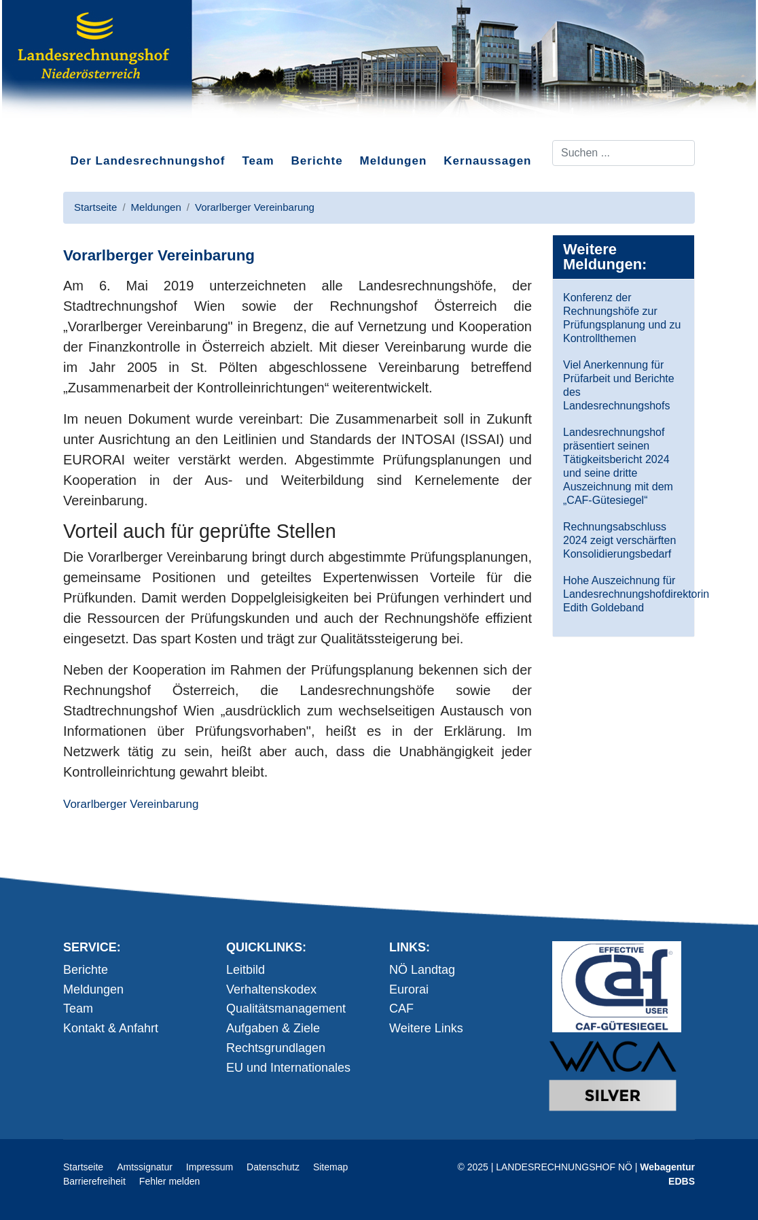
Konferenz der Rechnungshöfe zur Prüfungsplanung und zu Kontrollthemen (622, 318)
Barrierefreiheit (94, 1181)
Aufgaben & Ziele (273, 1028)
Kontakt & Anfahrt (110, 1028)
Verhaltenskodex (271, 989)
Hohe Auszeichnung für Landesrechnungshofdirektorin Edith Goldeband (623, 594)
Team (258, 160)
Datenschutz (273, 1167)
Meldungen (393, 160)
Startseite (83, 1167)
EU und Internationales (288, 1067)
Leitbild (245, 970)
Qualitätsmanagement (286, 1008)
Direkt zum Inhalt (114, 128)
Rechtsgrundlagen (275, 1048)
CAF (401, 1008)
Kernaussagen (487, 160)
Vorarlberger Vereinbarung (130, 804)
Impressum (209, 1167)
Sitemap (330, 1167)
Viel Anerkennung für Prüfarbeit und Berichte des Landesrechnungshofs (618, 385)
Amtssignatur (145, 1167)
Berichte (317, 160)
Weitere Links (426, 1028)
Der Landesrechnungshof (148, 160)
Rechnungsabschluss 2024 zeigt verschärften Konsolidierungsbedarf (619, 540)
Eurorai (409, 989)
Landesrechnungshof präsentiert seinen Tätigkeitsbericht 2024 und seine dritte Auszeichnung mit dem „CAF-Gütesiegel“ (618, 466)
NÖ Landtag (422, 970)
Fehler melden (169, 1181)
